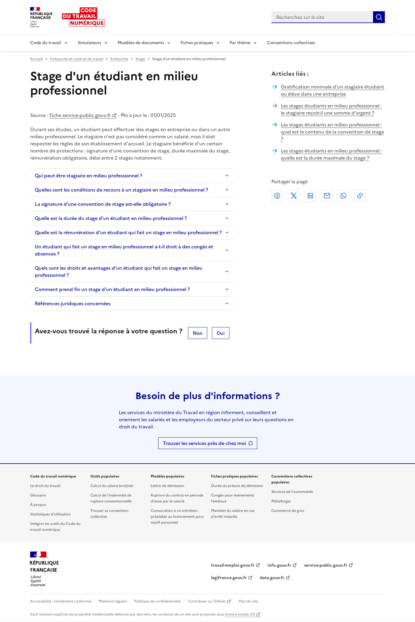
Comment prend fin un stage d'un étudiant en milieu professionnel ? (112, 289)
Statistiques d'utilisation (50, 514)
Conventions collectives (291, 43)
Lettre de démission (167, 485)
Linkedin (310, 196)
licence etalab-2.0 (240, 614)
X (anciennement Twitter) (294, 196)
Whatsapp (343, 196)
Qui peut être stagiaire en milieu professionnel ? (88, 175)
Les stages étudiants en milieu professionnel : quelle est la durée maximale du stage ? (331, 154)
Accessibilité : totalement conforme (60, 601)
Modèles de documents (141, 43)
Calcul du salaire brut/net (111, 485)
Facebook (277, 196)
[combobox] (322, 17)
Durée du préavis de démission (237, 485)
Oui (221, 333)
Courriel (327, 196)
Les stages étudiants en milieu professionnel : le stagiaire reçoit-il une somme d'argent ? (331, 109)
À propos (38, 504)
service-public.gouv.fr (325, 565)
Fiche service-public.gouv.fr (80, 115)
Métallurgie (281, 501)
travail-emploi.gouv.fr (232, 565)
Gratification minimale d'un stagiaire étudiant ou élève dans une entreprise (332, 90)
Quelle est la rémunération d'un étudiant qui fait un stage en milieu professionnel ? (128, 232)
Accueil (36, 59)
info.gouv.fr (279, 565)
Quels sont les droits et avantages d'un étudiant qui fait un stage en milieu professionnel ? (118, 271)
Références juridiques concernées (73, 303)
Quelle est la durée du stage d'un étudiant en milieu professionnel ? (111, 218)
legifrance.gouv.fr (229, 578)
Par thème (240, 43)
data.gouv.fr (272, 578)
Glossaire (38, 495)
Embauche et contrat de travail (76, 59)
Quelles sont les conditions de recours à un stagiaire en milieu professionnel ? (121, 189)
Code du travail (45, 43)
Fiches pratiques (197, 43)
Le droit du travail (45, 485)
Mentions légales (113, 601)
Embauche (119, 59)
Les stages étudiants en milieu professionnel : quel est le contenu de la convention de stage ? (332, 131)
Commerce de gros (287, 510)
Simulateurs (89, 43)
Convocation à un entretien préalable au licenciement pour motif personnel (177, 516)
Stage (140, 59)
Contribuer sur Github (207, 601)
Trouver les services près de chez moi (204, 443)
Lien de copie (360, 196)
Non (197, 333)
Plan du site (248, 601)
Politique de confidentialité (157, 601)
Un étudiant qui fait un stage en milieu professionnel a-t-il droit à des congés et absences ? (124, 250)
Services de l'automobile (292, 491)
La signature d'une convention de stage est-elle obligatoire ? (103, 204)
